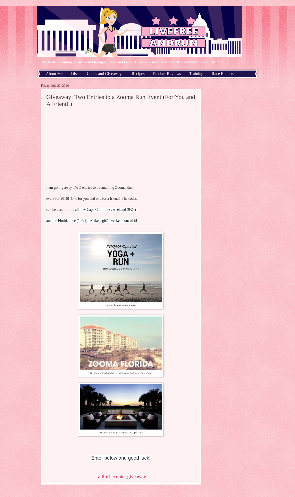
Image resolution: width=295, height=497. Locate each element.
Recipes (138, 73)
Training (196, 73)
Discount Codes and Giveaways (97, 73)
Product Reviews (167, 73)
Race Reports (223, 73)
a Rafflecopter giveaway (122, 476)
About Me (54, 73)
